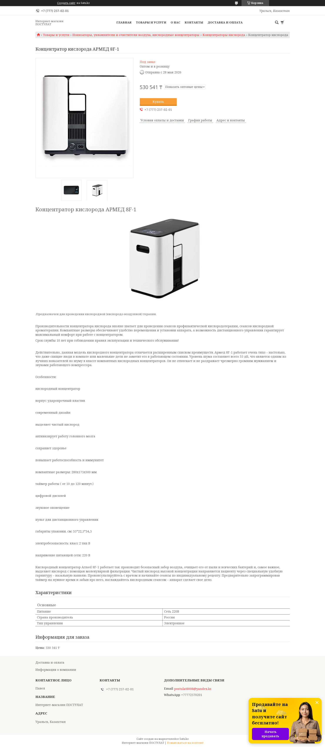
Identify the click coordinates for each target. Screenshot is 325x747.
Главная (124, 22)
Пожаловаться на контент (185, 743)
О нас (175, 22)
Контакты (194, 22)
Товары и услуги (151, 22)
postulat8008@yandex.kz (192, 689)
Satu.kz (184, 739)
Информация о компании (55, 670)
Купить (158, 101)
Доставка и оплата (225, 22)
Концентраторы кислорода (224, 35)
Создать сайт (66, 3)
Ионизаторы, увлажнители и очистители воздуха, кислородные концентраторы (135, 35)
